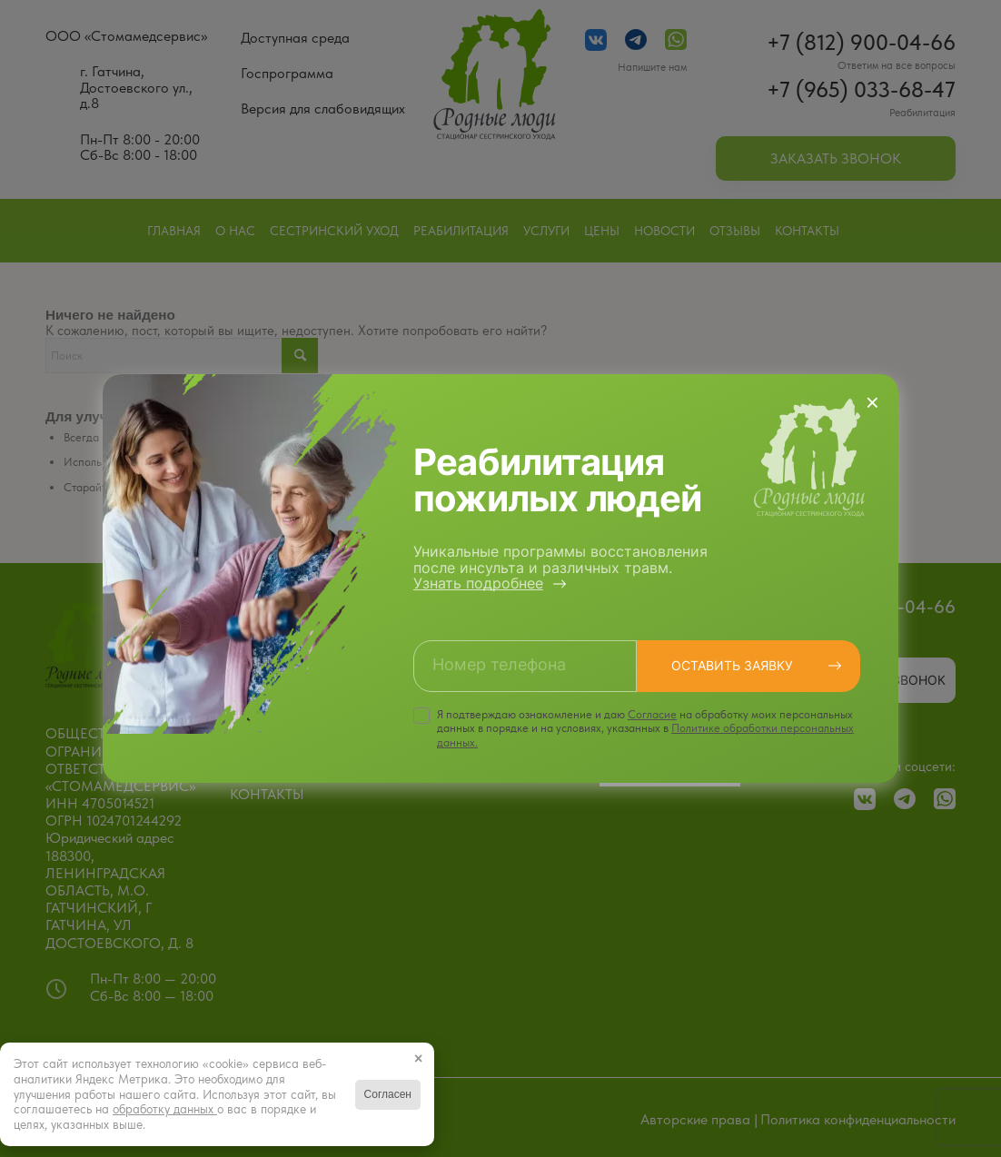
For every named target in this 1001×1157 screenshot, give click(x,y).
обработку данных (165, 1109)
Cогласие (652, 714)
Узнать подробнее (478, 583)
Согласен (387, 1094)
